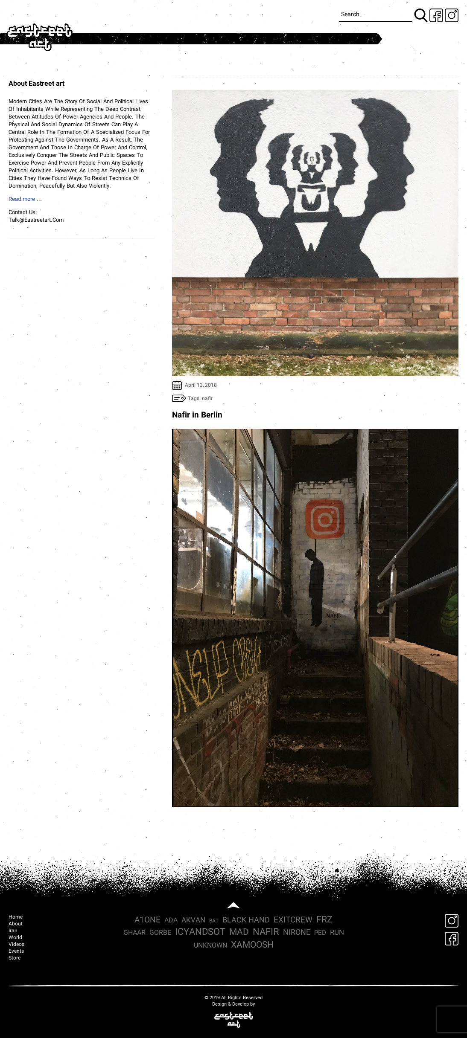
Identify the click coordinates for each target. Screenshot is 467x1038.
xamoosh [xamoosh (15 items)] (252, 945)
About (16, 924)
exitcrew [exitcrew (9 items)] (293, 920)
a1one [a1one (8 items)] (147, 920)
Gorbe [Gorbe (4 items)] (160, 933)
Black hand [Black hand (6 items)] (246, 921)
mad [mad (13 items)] (239, 933)
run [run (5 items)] (337, 933)
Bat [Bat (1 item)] (214, 921)
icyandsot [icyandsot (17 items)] (200, 932)
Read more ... (25, 199)
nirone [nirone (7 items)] (296, 933)
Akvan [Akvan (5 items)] (193, 920)
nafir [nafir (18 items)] (266, 932)
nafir (207, 398)
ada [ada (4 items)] (171, 920)
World (15, 937)
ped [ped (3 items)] (320, 933)
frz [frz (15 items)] (324, 920)
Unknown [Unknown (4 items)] (210, 946)
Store (14, 958)
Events (16, 951)
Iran (13, 931)
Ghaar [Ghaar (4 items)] (134, 933)
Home (16, 917)
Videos (16, 944)
